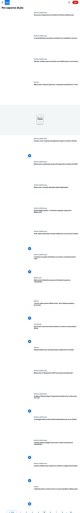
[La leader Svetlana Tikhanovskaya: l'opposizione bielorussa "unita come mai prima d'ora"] (56, 404)
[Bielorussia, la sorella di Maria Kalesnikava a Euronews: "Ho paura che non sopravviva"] (56, 428)
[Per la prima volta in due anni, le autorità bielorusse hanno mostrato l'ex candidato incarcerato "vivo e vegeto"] (56, 46)
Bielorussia (38, 277)
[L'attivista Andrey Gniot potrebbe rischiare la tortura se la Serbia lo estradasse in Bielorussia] (56, 497)
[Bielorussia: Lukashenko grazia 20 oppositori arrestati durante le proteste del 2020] (56, 172)
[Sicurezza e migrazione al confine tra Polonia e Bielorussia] (56, 23)
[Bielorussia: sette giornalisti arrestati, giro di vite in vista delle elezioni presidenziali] (56, 196)
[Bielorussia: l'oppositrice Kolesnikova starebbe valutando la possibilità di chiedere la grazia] (56, 288)
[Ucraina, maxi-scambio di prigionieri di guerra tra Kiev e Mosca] (56, 149)
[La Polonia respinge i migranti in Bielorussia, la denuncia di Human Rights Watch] (56, 219)
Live (75, 2)
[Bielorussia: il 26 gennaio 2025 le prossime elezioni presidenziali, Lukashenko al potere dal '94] (56, 381)
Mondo (36, 82)
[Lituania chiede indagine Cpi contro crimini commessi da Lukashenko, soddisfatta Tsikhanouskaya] (56, 451)
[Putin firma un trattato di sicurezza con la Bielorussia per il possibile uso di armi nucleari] (56, 242)
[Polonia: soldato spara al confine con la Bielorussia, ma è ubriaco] (56, 70)
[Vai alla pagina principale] (7, 2)
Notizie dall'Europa (40, 12)
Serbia (36, 486)
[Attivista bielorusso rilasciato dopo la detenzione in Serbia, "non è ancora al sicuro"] (56, 358)
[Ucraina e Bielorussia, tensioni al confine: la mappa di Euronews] (56, 474)
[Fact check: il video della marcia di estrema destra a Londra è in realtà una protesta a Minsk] (56, 335)
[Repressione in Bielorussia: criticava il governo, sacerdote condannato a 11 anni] (56, 93)
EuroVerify (37, 324)
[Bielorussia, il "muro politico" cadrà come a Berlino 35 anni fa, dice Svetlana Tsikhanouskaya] (56, 312)
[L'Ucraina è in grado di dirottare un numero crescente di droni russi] (56, 265)
